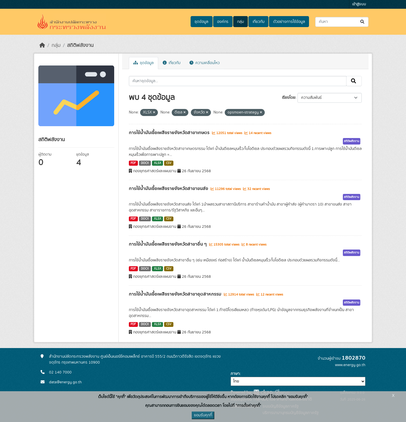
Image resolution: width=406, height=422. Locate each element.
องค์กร (222, 22)
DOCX (145, 163)
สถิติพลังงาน (80, 45)
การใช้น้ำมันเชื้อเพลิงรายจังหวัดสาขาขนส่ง (169, 188)
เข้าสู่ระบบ (359, 4)
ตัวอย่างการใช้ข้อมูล (289, 22)
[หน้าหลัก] (42, 45)
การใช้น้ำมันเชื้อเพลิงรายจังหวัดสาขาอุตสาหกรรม (175, 294)
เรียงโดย (288, 97)
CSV (168, 163)
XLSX (157, 163)
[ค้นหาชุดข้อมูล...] (342, 22)
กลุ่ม (240, 22)
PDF (133, 163)
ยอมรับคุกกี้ (203, 415)
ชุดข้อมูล (201, 22)
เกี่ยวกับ (258, 22)
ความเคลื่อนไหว (204, 63)
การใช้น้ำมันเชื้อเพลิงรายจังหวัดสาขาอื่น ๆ (168, 244)
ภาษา (235, 374)
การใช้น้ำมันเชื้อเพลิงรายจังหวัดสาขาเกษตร (170, 132)
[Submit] (363, 22)
